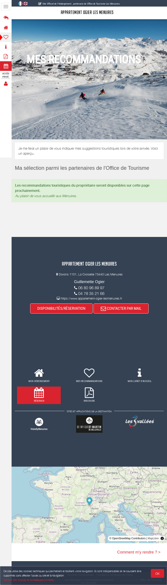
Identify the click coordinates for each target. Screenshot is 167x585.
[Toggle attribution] (162, 538)
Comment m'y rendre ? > (138, 552)
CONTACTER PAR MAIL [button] (121, 308)
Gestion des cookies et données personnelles (28, 579)
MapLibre (153, 538)
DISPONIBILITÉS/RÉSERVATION (61, 308)
